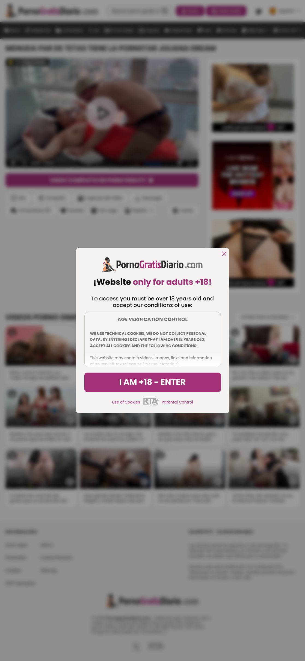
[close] (224, 254)
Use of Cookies (126, 402)
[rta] (151, 404)
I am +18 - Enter (152, 382)
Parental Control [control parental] (177, 402)
